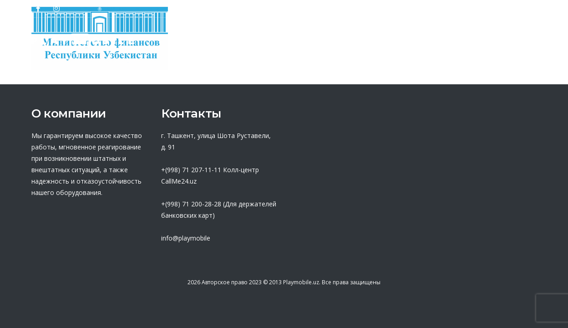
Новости (455, 43)
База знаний (389, 43)
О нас (211, 43)
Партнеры (266, 43)
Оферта (325, 43)
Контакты (513, 43)
